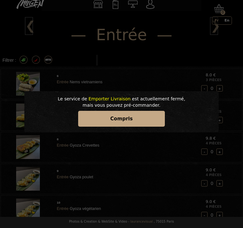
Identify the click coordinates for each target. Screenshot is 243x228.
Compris (121, 119)
